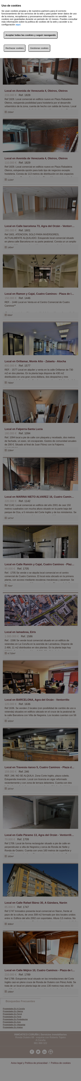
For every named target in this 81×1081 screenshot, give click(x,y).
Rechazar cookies (14, 48)
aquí (18, 24)
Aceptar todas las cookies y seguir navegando (30, 35)
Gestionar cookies (39, 48)
